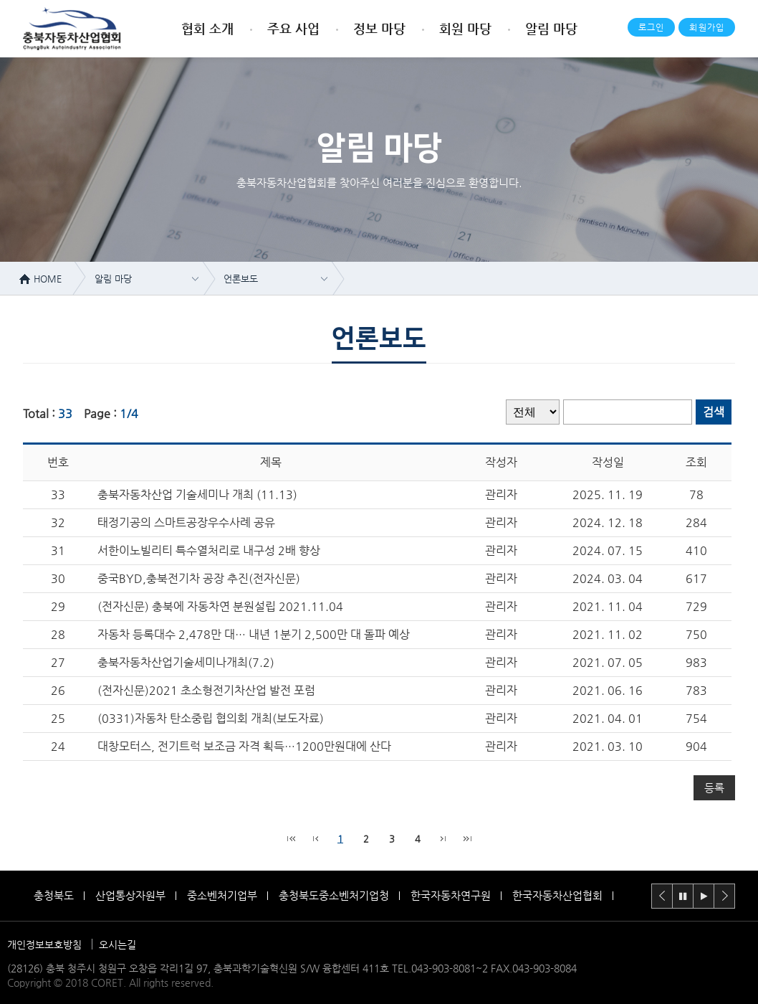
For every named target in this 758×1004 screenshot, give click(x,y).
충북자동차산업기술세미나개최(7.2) (185, 662)
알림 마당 (551, 28)
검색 (713, 412)
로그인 (651, 27)
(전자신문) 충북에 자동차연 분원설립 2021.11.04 (220, 606)
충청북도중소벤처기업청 (334, 895)
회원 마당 (465, 28)
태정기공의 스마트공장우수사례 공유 (186, 522)
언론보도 (241, 278)
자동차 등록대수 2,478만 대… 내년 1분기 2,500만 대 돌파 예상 (253, 634)
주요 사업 (293, 28)
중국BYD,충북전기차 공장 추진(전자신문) (198, 578)
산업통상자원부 (130, 895)
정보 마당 (379, 28)
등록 (714, 788)
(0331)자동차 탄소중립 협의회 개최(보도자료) (210, 718)
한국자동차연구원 (451, 895)
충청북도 (54, 895)
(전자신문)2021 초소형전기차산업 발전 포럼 (206, 690)
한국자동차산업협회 (557, 895)
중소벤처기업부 (222, 895)
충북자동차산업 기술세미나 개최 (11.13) (197, 494)
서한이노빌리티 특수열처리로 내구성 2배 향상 (208, 550)
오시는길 (117, 944)
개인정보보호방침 (44, 944)
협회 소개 (207, 28)
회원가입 (706, 27)
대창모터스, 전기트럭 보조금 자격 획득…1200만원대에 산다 (244, 746)
